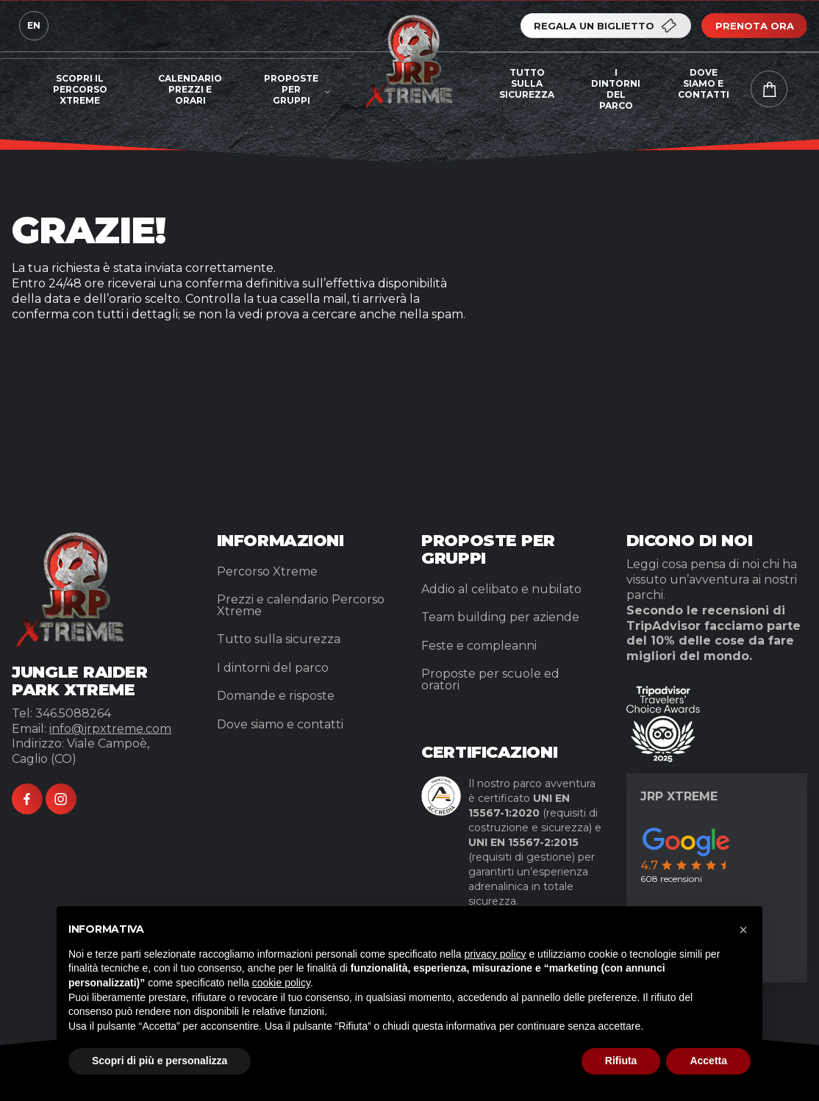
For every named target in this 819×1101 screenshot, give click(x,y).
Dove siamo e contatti (703, 83)
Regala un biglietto (606, 25)
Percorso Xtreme (267, 571)
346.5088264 (73, 713)
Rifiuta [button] (621, 1060)
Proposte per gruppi (291, 89)
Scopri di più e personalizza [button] (159, 1060)
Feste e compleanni (479, 646)
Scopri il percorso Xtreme (80, 89)
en (33, 25)
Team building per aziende (500, 617)
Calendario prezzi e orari (190, 89)
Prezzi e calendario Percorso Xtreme (301, 605)
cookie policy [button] (281, 983)
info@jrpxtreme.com (110, 729)
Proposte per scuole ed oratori (490, 679)
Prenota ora (754, 26)
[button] (743, 930)
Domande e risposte (276, 696)
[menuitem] (80, 93)
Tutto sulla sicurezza (526, 83)
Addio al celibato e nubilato (501, 589)
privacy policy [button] (495, 954)
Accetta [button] (708, 1060)
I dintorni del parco (615, 89)
